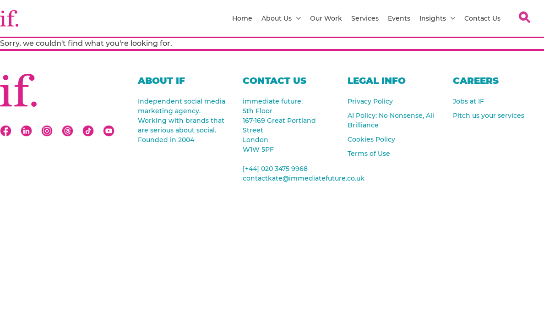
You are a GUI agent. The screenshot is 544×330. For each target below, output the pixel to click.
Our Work (326, 18)
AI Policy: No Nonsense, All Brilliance (391, 120)
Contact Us (482, 18)
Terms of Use (369, 153)
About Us (281, 18)
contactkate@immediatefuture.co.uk (288, 178)
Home (242, 18)
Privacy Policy (370, 101)
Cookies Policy (371, 139)
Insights (437, 18)
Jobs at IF (468, 101)
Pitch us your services (488, 115)
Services (365, 18)
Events (399, 18)
